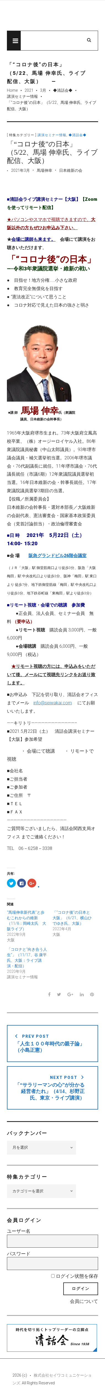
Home (12, 90)
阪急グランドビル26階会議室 (57, 555)
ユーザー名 (18, 1231)
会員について (84, 1301)
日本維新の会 (70, 170)
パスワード (18, 1253)
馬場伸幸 (44, 170)
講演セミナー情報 (22, 96)
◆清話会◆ (62, 90)
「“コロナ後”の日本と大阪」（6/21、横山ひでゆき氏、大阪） (72, 918)
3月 (43, 90)
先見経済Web (52, 15)
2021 (29, 90)
